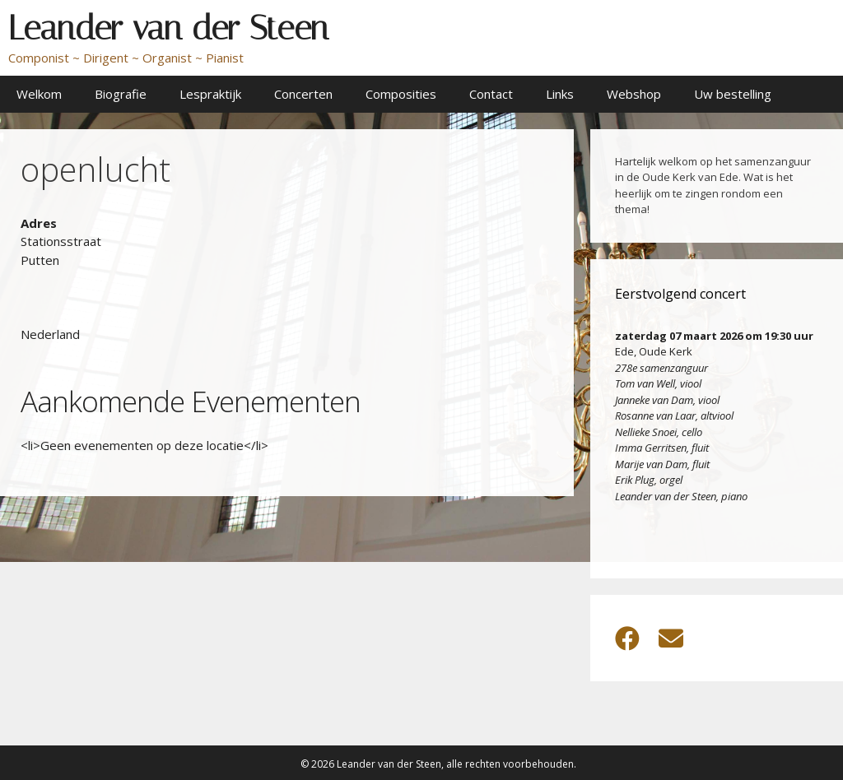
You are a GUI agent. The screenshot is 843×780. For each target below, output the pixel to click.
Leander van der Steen (168, 28)
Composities (401, 94)
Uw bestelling (732, 94)
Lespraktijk (210, 94)
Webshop (634, 94)
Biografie (121, 94)
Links (560, 94)
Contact (491, 94)
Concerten (303, 94)
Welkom (39, 94)
